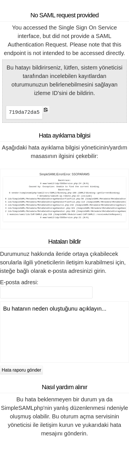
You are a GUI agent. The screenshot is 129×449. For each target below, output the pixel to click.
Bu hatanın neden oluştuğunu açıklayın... (64, 332)
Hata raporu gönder (21, 370)
